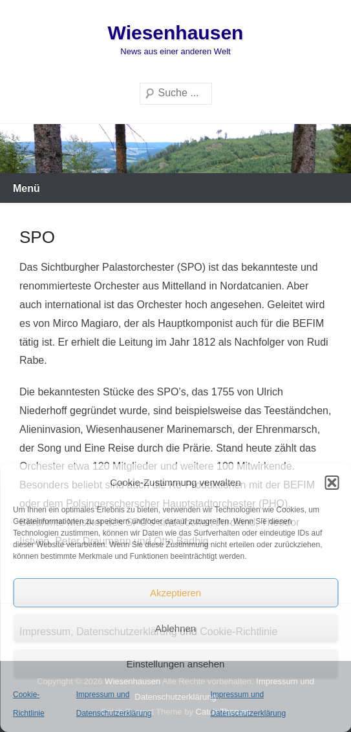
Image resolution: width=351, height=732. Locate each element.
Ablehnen (175, 628)
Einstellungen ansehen (176, 663)
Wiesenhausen (176, 32)
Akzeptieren (175, 592)
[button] (331, 482)
